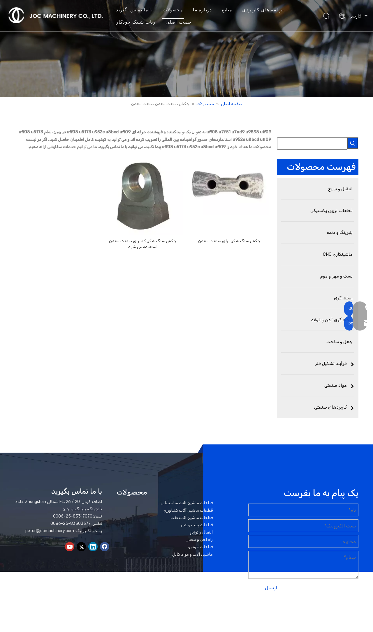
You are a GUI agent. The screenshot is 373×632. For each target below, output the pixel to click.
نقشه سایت (338, 610)
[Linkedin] (93, 546)
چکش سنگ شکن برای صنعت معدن (229, 241)
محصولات (174, 10)
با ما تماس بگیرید (136, 10)
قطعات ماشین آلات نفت (191, 517)
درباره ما (204, 10)
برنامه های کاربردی (265, 10)
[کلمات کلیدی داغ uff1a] (352, 143)
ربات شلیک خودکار (137, 22)
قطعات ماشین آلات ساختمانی (187, 502)
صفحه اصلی (180, 22)
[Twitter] (81, 546)
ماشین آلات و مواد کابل (192, 554)
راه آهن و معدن (199, 539)
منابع (229, 10)
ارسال (271, 587)
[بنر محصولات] (186, 48)
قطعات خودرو (200, 546)
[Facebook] (104, 546)
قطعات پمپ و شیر (197, 524)
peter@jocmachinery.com (49, 530)
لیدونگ (297, 610)
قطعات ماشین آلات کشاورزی (188, 510)
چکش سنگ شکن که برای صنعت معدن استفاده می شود (143, 244)
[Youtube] (69, 546)
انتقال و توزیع (201, 532)
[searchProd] (312, 143)
